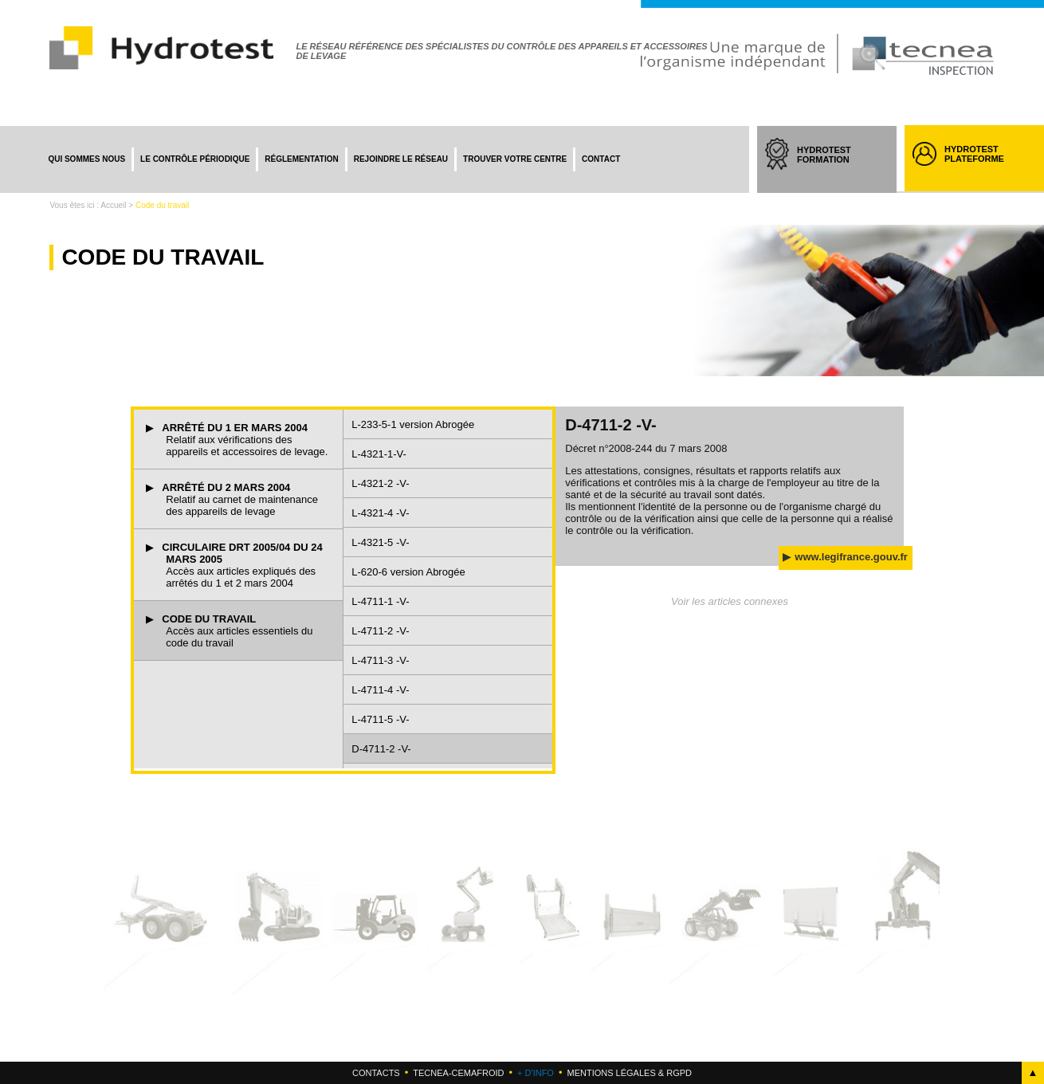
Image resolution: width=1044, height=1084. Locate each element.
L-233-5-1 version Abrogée (412, 424)
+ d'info (535, 1073)
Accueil (113, 205)
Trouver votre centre (515, 159)
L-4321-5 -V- (380, 542)
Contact (601, 159)
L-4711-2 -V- (380, 631)
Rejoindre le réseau (401, 159)
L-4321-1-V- (378, 454)
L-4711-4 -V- (380, 690)
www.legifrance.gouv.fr (851, 557)
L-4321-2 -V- (380, 483)
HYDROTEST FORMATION (839, 169)
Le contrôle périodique (194, 159)
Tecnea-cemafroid (458, 1073)
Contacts (376, 1073)
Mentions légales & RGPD (629, 1073)
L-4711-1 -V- (380, 601)
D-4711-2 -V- (380, 749)
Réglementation (301, 159)
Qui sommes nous (86, 159)
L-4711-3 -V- (380, 660)
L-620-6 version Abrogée (408, 572)
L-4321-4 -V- (380, 513)
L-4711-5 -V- (380, 719)
